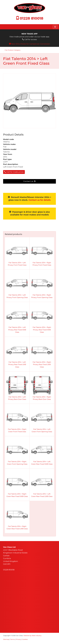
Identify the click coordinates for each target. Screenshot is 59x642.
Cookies (25, 639)
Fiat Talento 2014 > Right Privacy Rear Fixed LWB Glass (42, 364)
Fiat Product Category (12, 50)
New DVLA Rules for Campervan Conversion (30, 44)
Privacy (18, 639)
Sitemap (6, 639)
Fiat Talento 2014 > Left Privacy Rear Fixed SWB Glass (17, 329)
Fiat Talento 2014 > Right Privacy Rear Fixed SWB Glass (42, 329)
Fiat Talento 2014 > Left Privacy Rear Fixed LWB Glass (17, 364)
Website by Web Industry (32, 635)
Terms (12, 639)
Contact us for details (40, 200)
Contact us (29, 181)
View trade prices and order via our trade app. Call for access (29, 36)
